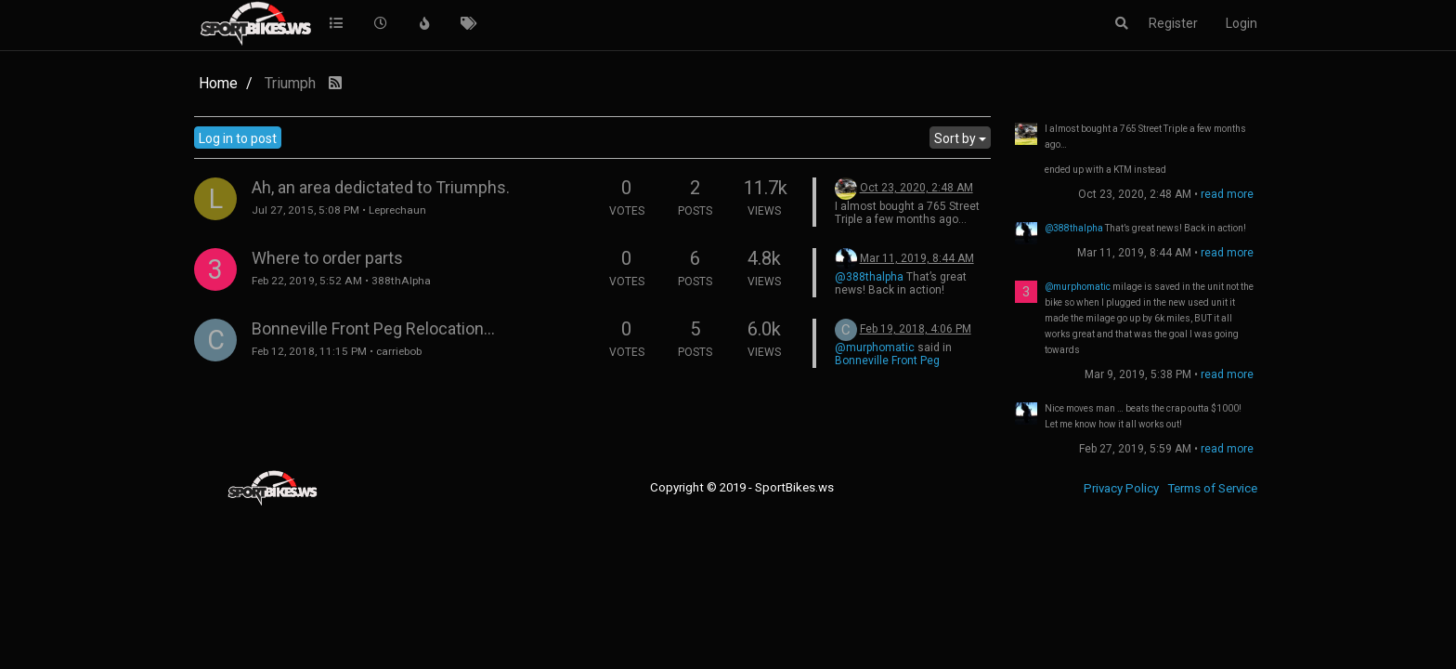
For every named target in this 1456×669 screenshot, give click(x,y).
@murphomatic (875, 347)
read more (1227, 194)
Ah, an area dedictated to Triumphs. (381, 187)
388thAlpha (401, 280)
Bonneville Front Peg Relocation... (373, 328)
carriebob (399, 351)
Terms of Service (1212, 488)
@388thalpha (869, 276)
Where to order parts (327, 258)
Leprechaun (397, 209)
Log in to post (238, 138)
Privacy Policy (1121, 488)
